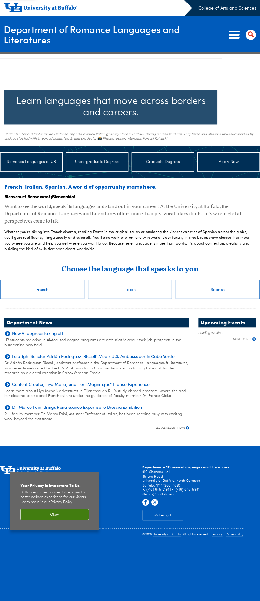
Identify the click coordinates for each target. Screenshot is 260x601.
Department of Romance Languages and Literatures (92, 34)
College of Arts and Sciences (227, 8)
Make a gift (162, 516)
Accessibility (234, 535)
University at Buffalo (167, 535)
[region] (54, 502)
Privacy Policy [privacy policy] (61, 503)
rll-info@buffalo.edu (159, 495)
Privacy (217, 535)
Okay (54, 515)
